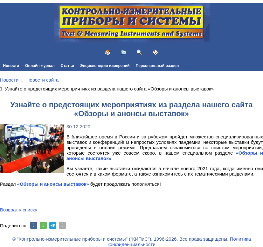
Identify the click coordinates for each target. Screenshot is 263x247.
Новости (11, 65)
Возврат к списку (18, 209)
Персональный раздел (157, 65)
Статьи (67, 65)
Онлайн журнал (40, 65)
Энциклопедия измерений (104, 65)
